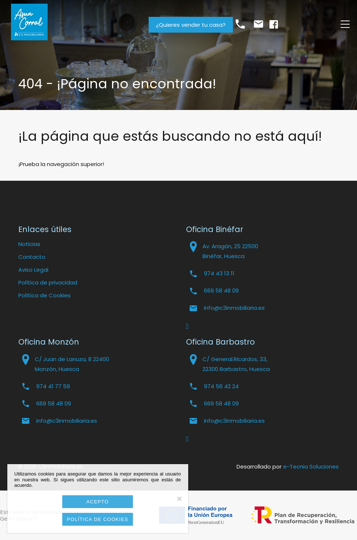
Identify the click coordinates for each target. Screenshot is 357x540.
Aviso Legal (33, 269)
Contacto (31, 257)
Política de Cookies (44, 295)
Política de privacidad (47, 282)
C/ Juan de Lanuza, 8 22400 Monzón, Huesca (72, 364)
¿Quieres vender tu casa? (191, 25)
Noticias (29, 244)
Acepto (97, 501)
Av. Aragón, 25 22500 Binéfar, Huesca (230, 251)
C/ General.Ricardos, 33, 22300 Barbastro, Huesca (236, 364)
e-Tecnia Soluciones (311, 466)
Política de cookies (98, 519)
